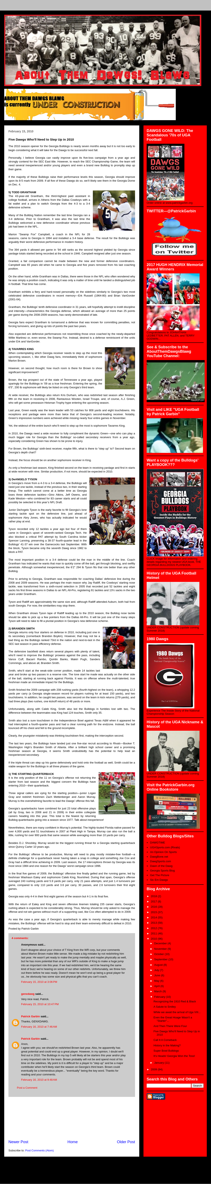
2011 (154, 933)
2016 (154, 906)
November (161, 948)
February (160, 996)
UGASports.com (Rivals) (165, 847)
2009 (154, 1069)
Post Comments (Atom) (39, 1150)
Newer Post (18, 1142)
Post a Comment (27, 1087)
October (159, 954)
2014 (154, 917)
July (157, 970)
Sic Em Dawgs (159, 879)
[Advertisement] (71, 1118)
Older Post (126, 1142)
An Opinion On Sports (163, 852)
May (157, 980)
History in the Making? (167, 1045)
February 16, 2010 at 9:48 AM (39, 1079)
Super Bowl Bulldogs (166, 1050)
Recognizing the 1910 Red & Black (174, 1001)
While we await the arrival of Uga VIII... (176, 1012)
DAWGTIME (157, 842)
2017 (154, 901)
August (159, 964)
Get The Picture (159, 875)
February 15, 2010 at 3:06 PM (39, 981)
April (157, 986)
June (157, 975)
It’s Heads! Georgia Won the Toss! (174, 1056)
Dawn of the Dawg (161, 865)
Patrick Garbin (30, 1016)
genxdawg (28, 993)
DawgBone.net (159, 856)
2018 (154, 896)
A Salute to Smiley (164, 1006)
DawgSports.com (160, 861)
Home (73, 1142)
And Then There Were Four (170, 1026)
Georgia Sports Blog (162, 870)
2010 (154, 938)
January (159, 1062)
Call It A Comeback (165, 1040)
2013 (154, 922)
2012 (154, 928)
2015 (154, 912)
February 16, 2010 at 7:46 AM (39, 1026)
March (158, 991)
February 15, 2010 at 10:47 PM (40, 1004)
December (161, 943)
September (161, 959)
